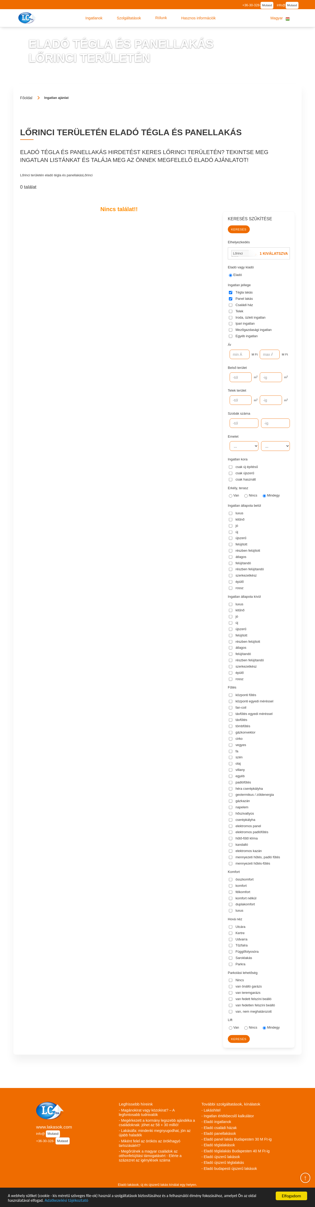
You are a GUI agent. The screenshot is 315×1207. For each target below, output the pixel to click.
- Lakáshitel (210, 1110)
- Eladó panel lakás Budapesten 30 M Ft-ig (236, 1139)
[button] (94, 18)
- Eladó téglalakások (218, 1145)
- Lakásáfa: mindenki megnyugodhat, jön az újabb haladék (155, 1133)
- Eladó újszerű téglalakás (222, 1162)
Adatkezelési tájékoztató (82, 1201)
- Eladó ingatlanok (216, 1122)
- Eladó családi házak (219, 1128)
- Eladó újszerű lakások (220, 1157)
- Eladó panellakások (218, 1133)
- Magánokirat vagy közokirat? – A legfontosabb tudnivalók (147, 1112)
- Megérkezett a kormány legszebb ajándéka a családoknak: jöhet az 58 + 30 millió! (157, 1122)
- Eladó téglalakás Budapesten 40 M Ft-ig (235, 1151)
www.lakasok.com (54, 1127)
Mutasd (267, 5)
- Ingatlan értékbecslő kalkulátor (227, 1116)
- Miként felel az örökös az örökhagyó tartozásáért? (149, 1143)
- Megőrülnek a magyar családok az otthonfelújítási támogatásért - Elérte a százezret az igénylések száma (150, 1155)
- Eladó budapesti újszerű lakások (229, 1168)
